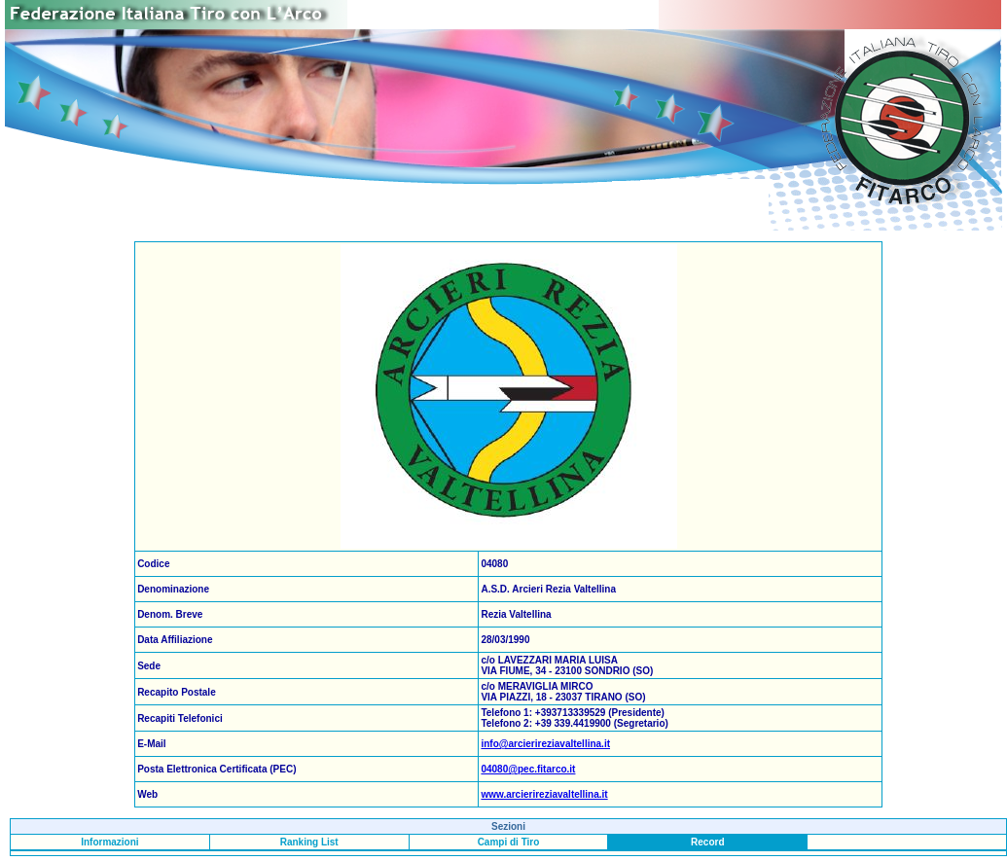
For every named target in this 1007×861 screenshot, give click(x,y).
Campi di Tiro (509, 842)
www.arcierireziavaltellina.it (544, 794)
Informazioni (109, 842)
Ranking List (309, 842)
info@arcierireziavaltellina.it (545, 743)
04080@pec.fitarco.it (528, 769)
